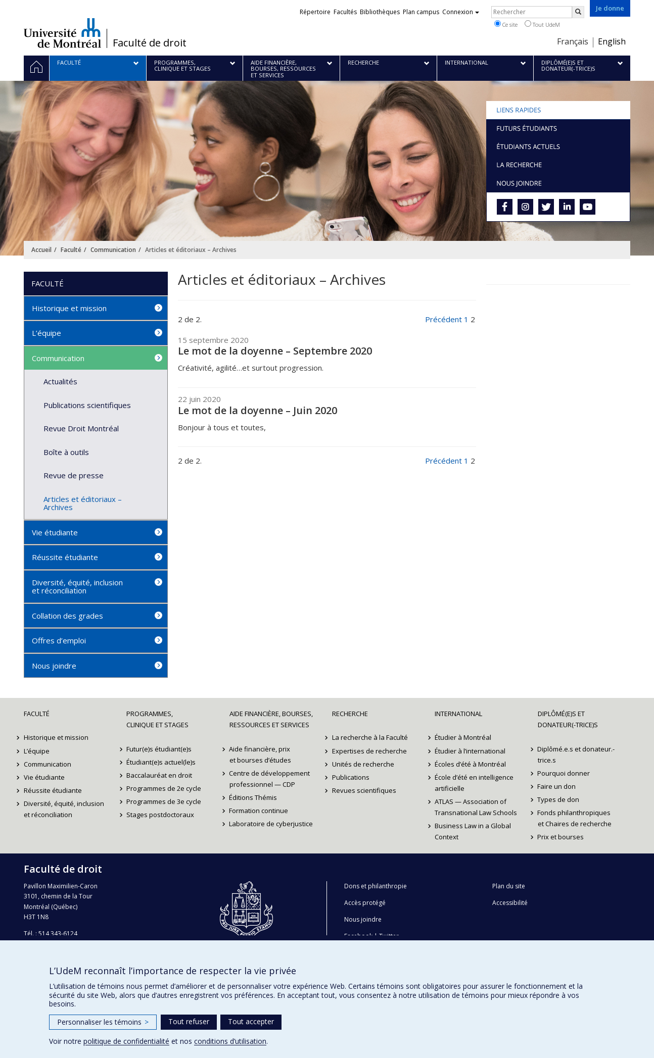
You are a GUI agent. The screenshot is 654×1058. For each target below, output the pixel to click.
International (458, 713)
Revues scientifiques (364, 790)
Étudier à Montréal (463, 737)
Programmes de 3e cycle (163, 801)
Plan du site (508, 886)
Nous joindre (54, 666)
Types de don (559, 799)
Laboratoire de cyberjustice (271, 823)
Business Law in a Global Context (473, 831)
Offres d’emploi (59, 640)
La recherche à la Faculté (370, 737)
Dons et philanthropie (375, 886)
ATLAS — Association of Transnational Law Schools (476, 807)
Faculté (71, 249)
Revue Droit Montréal (81, 428)
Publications (350, 777)
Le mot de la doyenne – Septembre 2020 (275, 351)
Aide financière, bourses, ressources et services (271, 719)
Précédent (443, 319)
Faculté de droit (149, 43)
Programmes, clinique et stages (157, 719)
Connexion (460, 12)
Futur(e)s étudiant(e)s (159, 748)
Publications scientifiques (87, 405)
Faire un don (557, 786)
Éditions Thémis (253, 797)
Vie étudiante (55, 532)
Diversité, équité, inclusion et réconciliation (77, 586)
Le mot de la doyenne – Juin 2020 (257, 410)
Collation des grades (67, 616)
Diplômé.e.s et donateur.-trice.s (576, 754)
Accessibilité (510, 902)
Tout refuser (188, 1021)
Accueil (41, 249)
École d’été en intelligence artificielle (474, 783)
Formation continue (259, 810)
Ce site (506, 24)
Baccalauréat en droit (159, 775)
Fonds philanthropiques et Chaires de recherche (575, 818)
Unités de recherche (363, 764)
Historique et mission (69, 308)
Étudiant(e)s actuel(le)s (161, 762)
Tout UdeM (542, 24)
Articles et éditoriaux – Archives (82, 503)
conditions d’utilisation (230, 1041)
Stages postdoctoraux (160, 814)
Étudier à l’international (470, 750)
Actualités (60, 381)
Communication (113, 249)
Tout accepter (251, 1021)
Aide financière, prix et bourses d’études (260, 754)
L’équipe (46, 333)
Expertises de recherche (369, 750)
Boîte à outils (66, 452)
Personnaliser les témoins (103, 1022)
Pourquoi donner (564, 773)
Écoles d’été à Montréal (470, 764)
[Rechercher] (578, 12)
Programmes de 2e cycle (163, 788)
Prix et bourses (561, 836)
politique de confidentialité (126, 1041)
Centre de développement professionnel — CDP (269, 779)
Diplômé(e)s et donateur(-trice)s (568, 719)
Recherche (350, 713)
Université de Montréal (62, 33)
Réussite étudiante (65, 557)
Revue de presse (73, 475)
